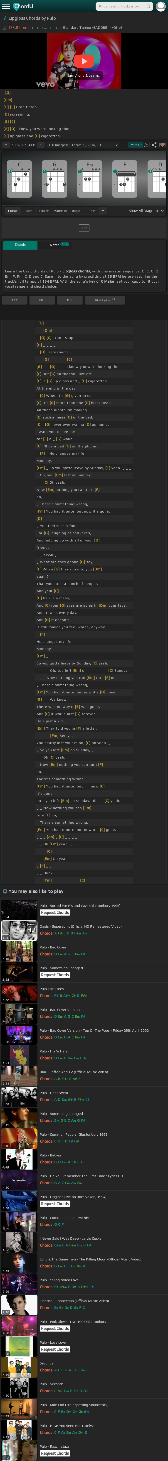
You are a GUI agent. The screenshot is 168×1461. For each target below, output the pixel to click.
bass (92, 211)
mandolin (60, 211)
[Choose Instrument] (102, 210)
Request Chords (55, 912)
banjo (76, 211)
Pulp (51, 18)
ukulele (44, 211)
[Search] (148, 6)
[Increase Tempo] (41, 145)
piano (28, 211)
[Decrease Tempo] (6, 145)
